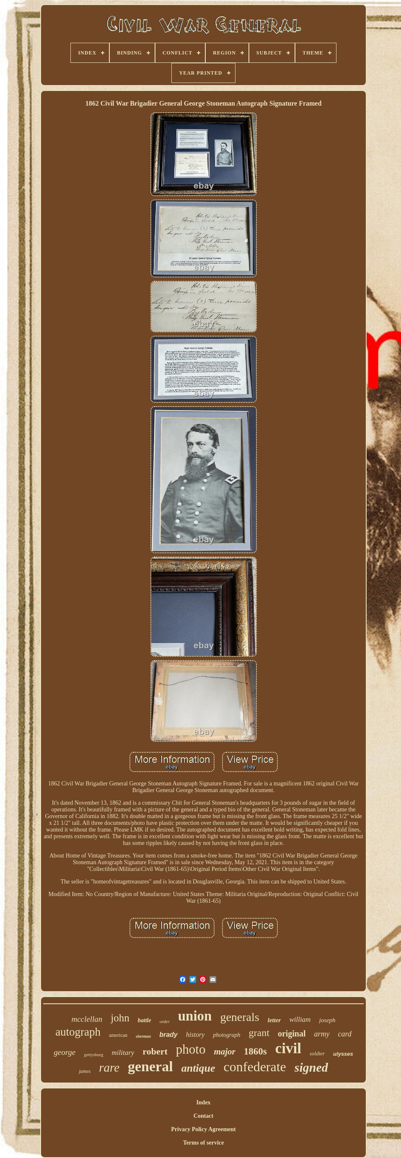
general (150, 1066)
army (322, 1034)
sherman (143, 1036)
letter (274, 1020)
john (120, 1017)
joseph (327, 1020)
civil (288, 1048)
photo (191, 1049)
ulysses (343, 1054)
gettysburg (93, 1054)
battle (144, 1020)
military (123, 1053)
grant (259, 1032)
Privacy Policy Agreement (203, 1129)
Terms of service (203, 1143)
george (64, 1052)
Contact (203, 1116)
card (345, 1034)
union (195, 1015)
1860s (255, 1051)
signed (311, 1067)
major (224, 1052)
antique (198, 1068)
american (118, 1035)
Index (203, 1102)
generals (239, 1016)
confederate (255, 1066)
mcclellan (86, 1019)
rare (109, 1067)
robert (154, 1051)
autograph (78, 1032)
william (299, 1019)
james (85, 1071)
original (292, 1033)
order (165, 1021)
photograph (226, 1035)
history (195, 1034)
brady (168, 1034)
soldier (317, 1053)
